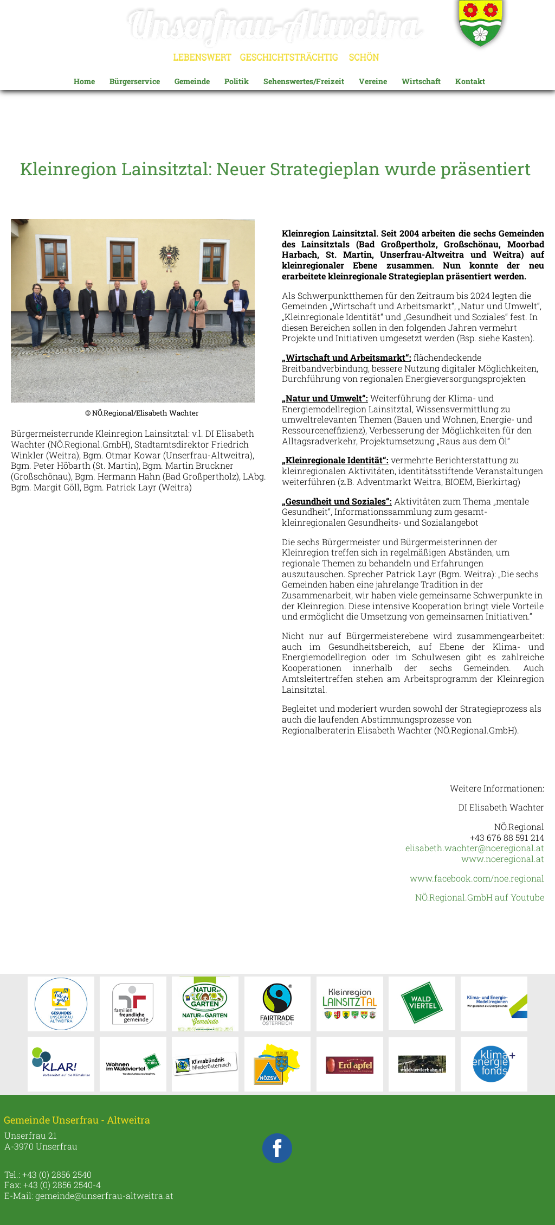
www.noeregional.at (502, 858)
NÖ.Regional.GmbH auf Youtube (479, 897)
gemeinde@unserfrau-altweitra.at (104, 1195)
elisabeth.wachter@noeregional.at (474, 847)
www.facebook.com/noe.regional (477, 878)
